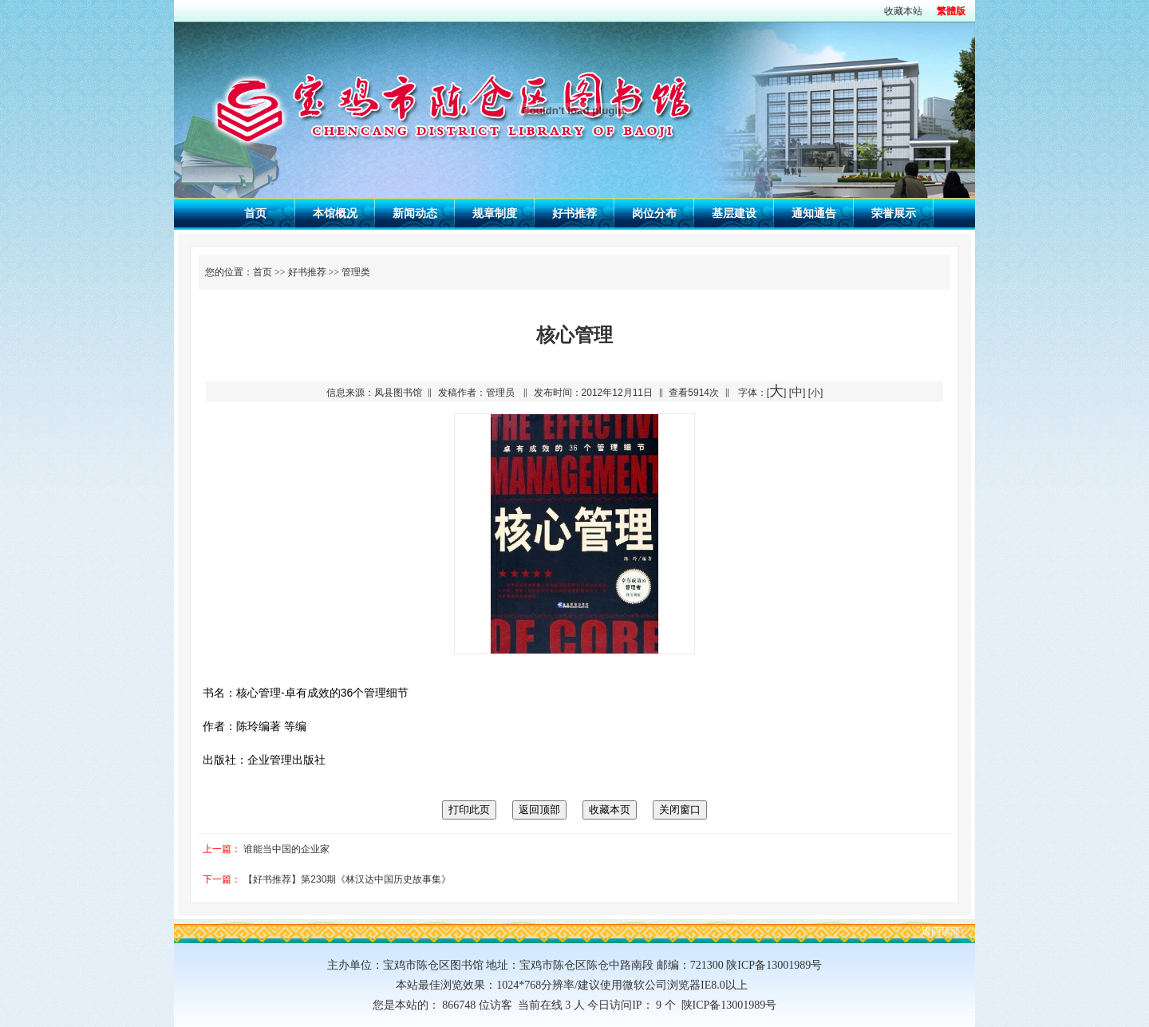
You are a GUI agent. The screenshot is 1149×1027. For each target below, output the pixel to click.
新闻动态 (415, 213)
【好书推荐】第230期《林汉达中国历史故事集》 (347, 879)
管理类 (356, 272)
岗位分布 (654, 213)
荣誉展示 (893, 213)
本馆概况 (335, 213)
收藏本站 (903, 11)
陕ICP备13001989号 (726, 1005)
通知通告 (814, 213)
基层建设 (734, 213)
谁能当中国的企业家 (286, 849)
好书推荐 (574, 213)
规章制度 (494, 213)
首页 (255, 213)
